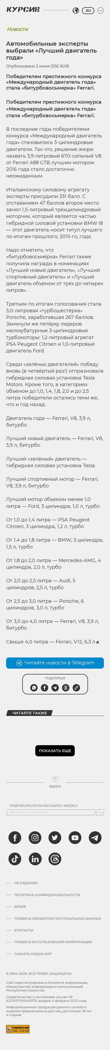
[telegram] (95, 837)
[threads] (55, 859)
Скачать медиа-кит (33, 954)
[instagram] (35, 837)
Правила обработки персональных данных (57, 919)
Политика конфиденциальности (47, 895)
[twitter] (55, 837)
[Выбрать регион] (75, 10)
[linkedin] (35, 859)
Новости (17, 29)
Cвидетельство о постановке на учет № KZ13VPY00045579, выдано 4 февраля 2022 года (46, 999)
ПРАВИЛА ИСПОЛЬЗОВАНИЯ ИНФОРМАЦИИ (53, 942)
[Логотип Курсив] (23, 9)
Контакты (23, 930)
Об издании (26, 883)
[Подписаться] (100, 812)
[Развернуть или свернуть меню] (100, 10)
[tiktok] (14, 859)
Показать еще (55, 750)
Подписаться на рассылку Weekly (44, 806)
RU (88, 10)
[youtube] (75, 837)
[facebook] (14, 837)
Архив (20, 907)
